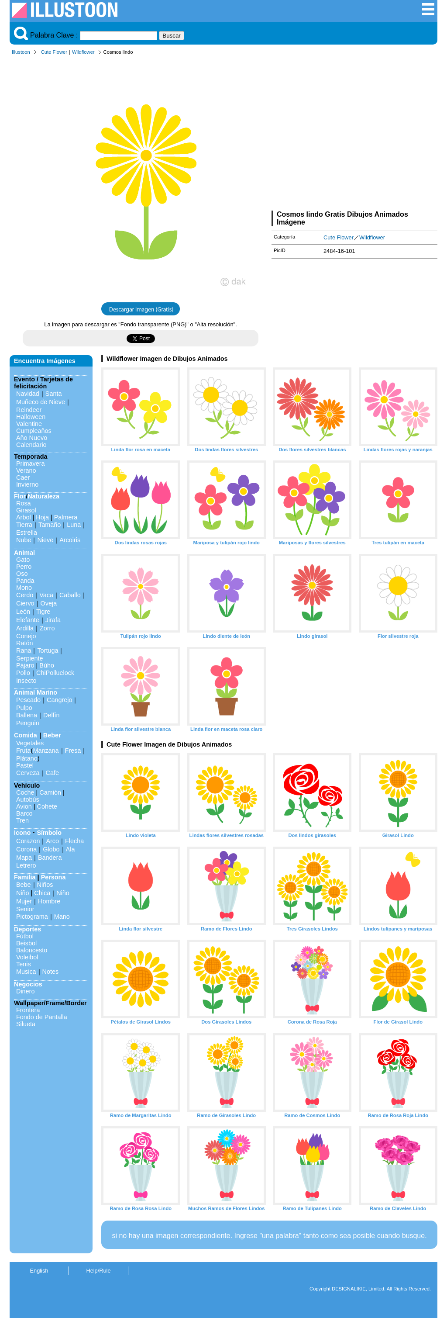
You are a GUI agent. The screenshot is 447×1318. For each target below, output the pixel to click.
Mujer (24, 901)
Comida (25, 735)
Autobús (27, 799)
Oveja (49, 603)
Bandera (50, 857)
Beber (52, 735)
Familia (25, 877)
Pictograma (32, 916)
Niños (45, 884)
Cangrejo (59, 699)
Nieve (45, 539)
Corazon (28, 840)
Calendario (31, 444)
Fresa (73, 750)
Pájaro (25, 665)
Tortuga (47, 650)
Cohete (47, 806)
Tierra (24, 524)
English (39, 1270)
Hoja (42, 517)
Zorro (47, 628)
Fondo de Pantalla (41, 1017)
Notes (50, 971)
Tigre (43, 611)
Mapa (24, 857)
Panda (25, 580)
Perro (23, 566)
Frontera (28, 1010)
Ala (70, 849)
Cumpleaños (34, 430)
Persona (53, 877)
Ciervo (25, 603)
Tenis (23, 964)
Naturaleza (43, 496)
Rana (23, 650)
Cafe (52, 772)
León (23, 611)
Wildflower (83, 52)
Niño (22, 892)
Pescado (28, 699)
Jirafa (53, 619)
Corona (26, 849)
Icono (22, 832)
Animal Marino (35, 692)
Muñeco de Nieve (40, 401)
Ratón (24, 643)
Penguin (27, 723)
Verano (26, 470)
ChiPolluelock (55, 672)
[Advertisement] (354, 134)
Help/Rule (98, 1270)
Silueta (25, 1023)
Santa (53, 393)
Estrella (26, 532)
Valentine (29, 423)
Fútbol (25, 936)
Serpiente (29, 658)
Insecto (26, 680)
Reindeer (28, 409)
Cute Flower (54, 52)
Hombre (49, 901)
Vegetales (30, 743)
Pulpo (24, 707)
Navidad (27, 393)
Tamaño (49, 524)
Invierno (27, 484)
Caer (23, 477)
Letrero (26, 865)
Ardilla (25, 628)
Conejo (26, 636)
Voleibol (27, 957)
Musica (26, 971)
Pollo (23, 672)
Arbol (23, 517)
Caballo (70, 595)
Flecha (74, 840)
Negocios (28, 984)
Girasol (26, 510)
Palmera (66, 517)
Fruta (23, 750)
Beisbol (26, 943)
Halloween (30, 416)
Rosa (23, 503)
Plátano (27, 758)
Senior (25, 909)
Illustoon (21, 52)
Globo (51, 849)
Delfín (51, 715)
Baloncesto (31, 950)
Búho (46, 665)
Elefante (27, 619)
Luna (74, 524)
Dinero (25, 991)
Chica (42, 892)
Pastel (25, 765)
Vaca (46, 595)
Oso (22, 573)
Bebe (23, 884)
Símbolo (49, 832)
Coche (25, 792)
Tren (22, 820)
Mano (62, 916)
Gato (23, 559)
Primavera (30, 463)
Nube (23, 539)
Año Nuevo (31, 437)
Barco (24, 813)
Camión (50, 792)
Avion (24, 806)
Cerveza (28, 772)
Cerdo (24, 595)
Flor (20, 496)
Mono (24, 587)
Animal (24, 552)
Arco (52, 840)
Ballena (26, 715)
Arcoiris (69, 539)
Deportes (27, 929)
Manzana (45, 750)
